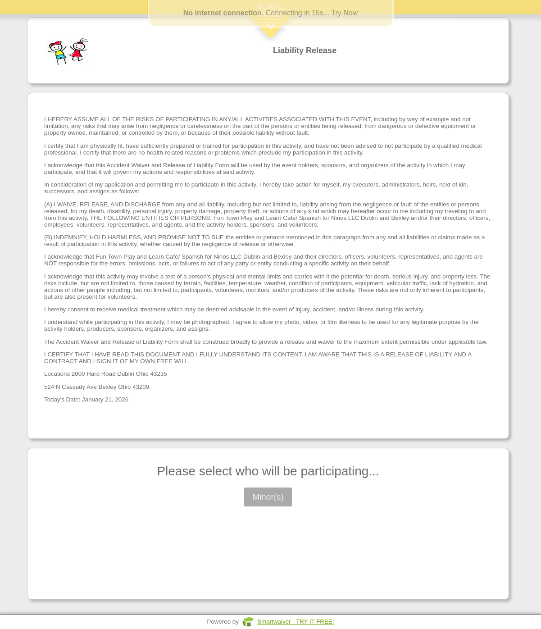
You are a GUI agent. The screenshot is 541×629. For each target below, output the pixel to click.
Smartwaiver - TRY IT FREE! (295, 621)
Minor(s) (268, 496)
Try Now (344, 13)
